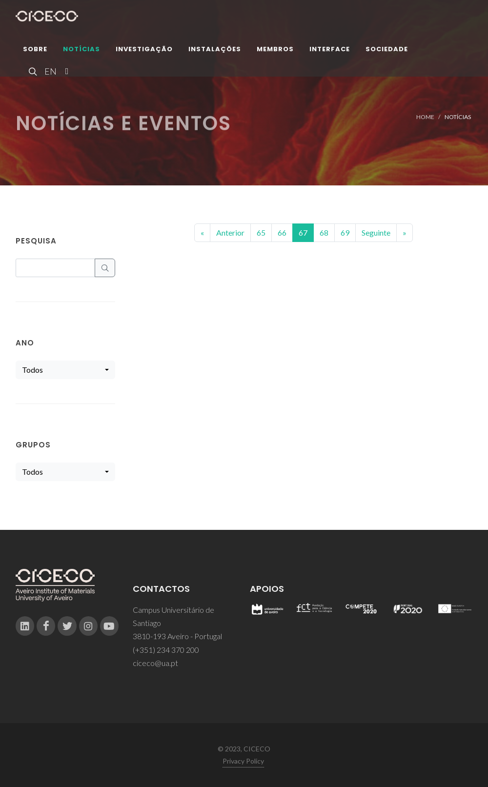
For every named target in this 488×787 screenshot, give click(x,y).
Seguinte (376, 232)
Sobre (35, 51)
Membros (275, 51)
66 (282, 232)
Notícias (81, 51)
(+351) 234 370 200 (166, 649)
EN (49, 73)
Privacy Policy (243, 761)
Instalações (214, 51)
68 (324, 232)
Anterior (230, 232)
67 (303, 232)
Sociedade (387, 51)
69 (345, 232)
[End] (404, 232)
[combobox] (65, 370)
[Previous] (202, 232)
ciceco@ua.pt (155, 662)
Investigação (144, 51)
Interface (329, 51)
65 (261, 232)
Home (425, 117)
